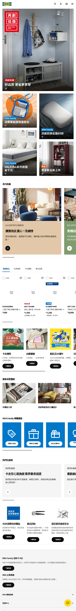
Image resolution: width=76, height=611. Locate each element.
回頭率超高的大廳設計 (47, 407)
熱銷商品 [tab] (6, 269)
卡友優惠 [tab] (28, 269)
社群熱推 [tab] (17, 269)
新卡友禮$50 (55, 443)
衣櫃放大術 (7, 407)
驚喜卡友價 (11, 443)
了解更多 (8, 366)
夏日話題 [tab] (39, 269)
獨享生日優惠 (33, 443)
